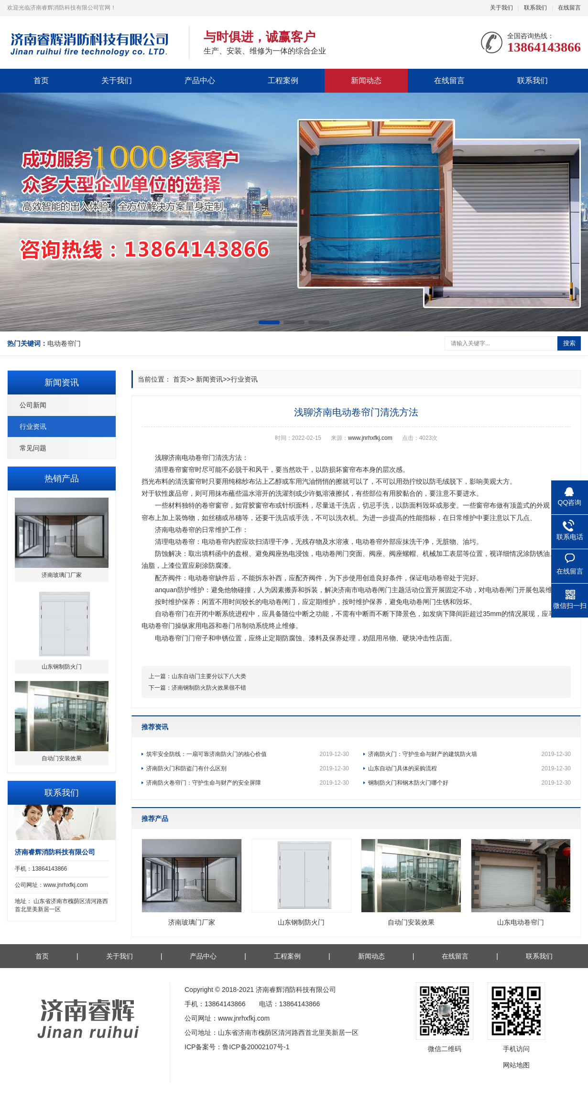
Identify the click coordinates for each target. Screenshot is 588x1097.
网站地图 (516, 1065)
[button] (269, 322)
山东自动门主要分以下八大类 (209, 676)
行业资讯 (33, 426)
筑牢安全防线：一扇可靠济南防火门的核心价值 (247, 754)
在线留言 (569, 7)
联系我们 (535, 7)
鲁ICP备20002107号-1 (255, 1047)
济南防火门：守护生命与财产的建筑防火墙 (469, 754)
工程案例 (283, 80)
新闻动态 (366, 80)
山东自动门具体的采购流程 (469, 768)
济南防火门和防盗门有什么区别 (247, 768)
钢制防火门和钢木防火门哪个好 (469, 783)
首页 (41, 80)
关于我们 (501, 7)
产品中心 (200, 80)
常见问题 (33, 448)
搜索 (569, 343)
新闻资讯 (209, 379)
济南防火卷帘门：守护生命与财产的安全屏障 (247, 783)
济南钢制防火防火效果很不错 (209, 687)
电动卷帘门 (64, 343)
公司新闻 (33, 405)
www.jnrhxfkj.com (370, 438)
